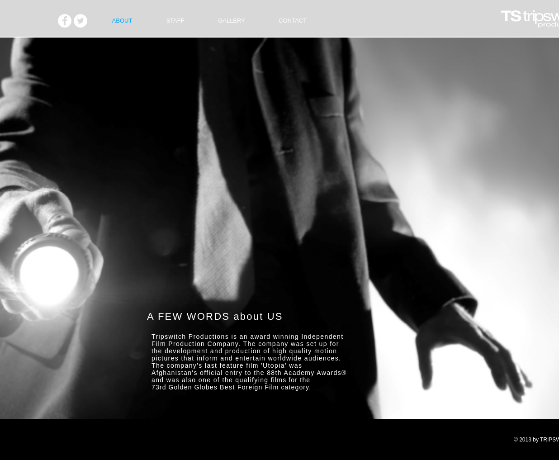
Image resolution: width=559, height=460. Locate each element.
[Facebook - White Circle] (64, 21)
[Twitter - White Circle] (80, 21)
